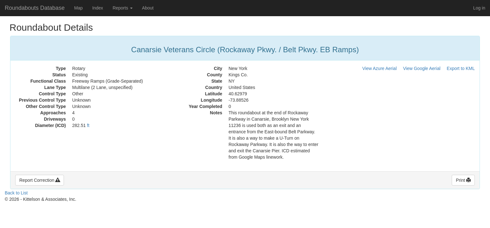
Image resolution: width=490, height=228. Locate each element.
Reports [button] (123, 7)
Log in (479, 7)
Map (78, 7)
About (148, 7)
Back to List (16, 192)
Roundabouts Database (35, 8)
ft (88, 125)
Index (97, 7)
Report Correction (39, 180)
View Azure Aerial (379, 68)
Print (463, 180)
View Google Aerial (421, 68)
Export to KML (461, 68)
